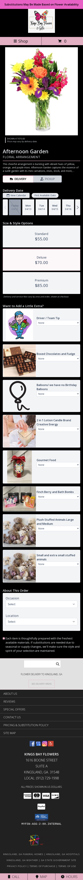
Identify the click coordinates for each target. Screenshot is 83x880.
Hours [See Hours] (69, 876)
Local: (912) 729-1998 (41, 778)
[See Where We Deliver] (42, 683)
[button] (41, 817)
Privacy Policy (17, 866)
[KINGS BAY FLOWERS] (41, 32)
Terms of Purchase (42, 866)
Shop (21, 41)
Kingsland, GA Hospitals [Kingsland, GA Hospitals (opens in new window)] (63, 854)
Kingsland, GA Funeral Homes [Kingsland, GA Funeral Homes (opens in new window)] (23, 854)
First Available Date (45, 195)
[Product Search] (42, 664)
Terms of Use (67, 866)
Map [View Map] (41, 876)
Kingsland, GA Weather (22, 860)
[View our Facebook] (32, 745)
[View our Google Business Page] (38, 745)
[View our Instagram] (44, 745)
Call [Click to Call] (14, 876)
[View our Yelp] (51, 745)
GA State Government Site (58, 860)
